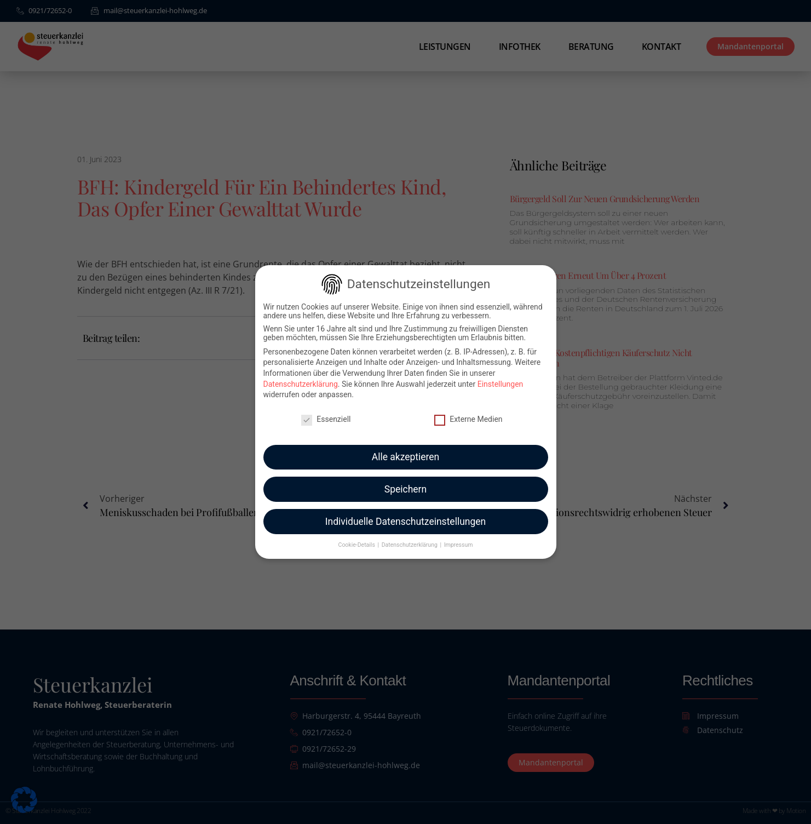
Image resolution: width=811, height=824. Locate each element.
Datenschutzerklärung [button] (410, 536)
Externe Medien (468, 410)
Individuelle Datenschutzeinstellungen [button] (405, 512)
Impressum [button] (458, 536)
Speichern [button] (405, 480)
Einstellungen (501, 375)
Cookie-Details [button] (357, 536)
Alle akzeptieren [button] (406, 448)
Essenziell (325, 410)
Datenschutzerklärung (300, 375)
